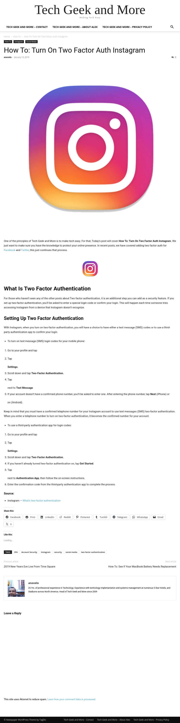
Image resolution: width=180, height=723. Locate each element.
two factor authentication (93, 552)
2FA (16, 552)
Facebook (9, 250)
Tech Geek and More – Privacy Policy (127, 27)
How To (17, 36)
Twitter (25, 250)
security (58, 552)
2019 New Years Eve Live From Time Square (29, 566)
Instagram (19, 41)
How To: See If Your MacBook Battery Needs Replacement (142, 566)
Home (7, 36)
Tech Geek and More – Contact (27, 27)
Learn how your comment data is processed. (71, 699)
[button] (172, 27)
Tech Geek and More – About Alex (75, 27)
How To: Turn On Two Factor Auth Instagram (74, 50)
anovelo (8, 57)
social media (71, 552)
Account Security (29, 552)
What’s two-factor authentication (41, 500)
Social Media (31, 41)
